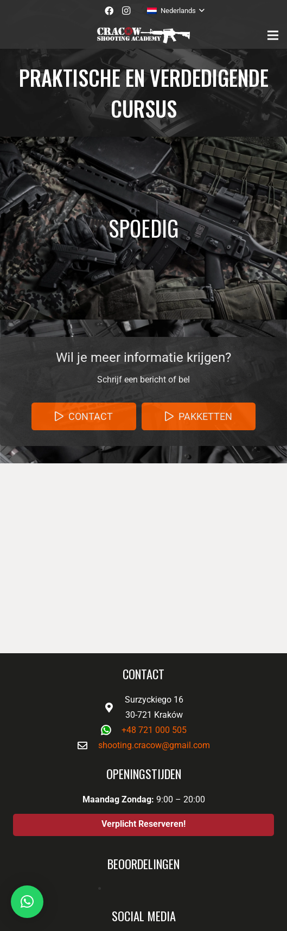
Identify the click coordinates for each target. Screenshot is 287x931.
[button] (27, 901)
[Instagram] (126, 11)
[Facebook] (109, 11)
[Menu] (272, 35)
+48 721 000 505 (154, 730)
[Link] (143, 35)
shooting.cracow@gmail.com (154, 745)
